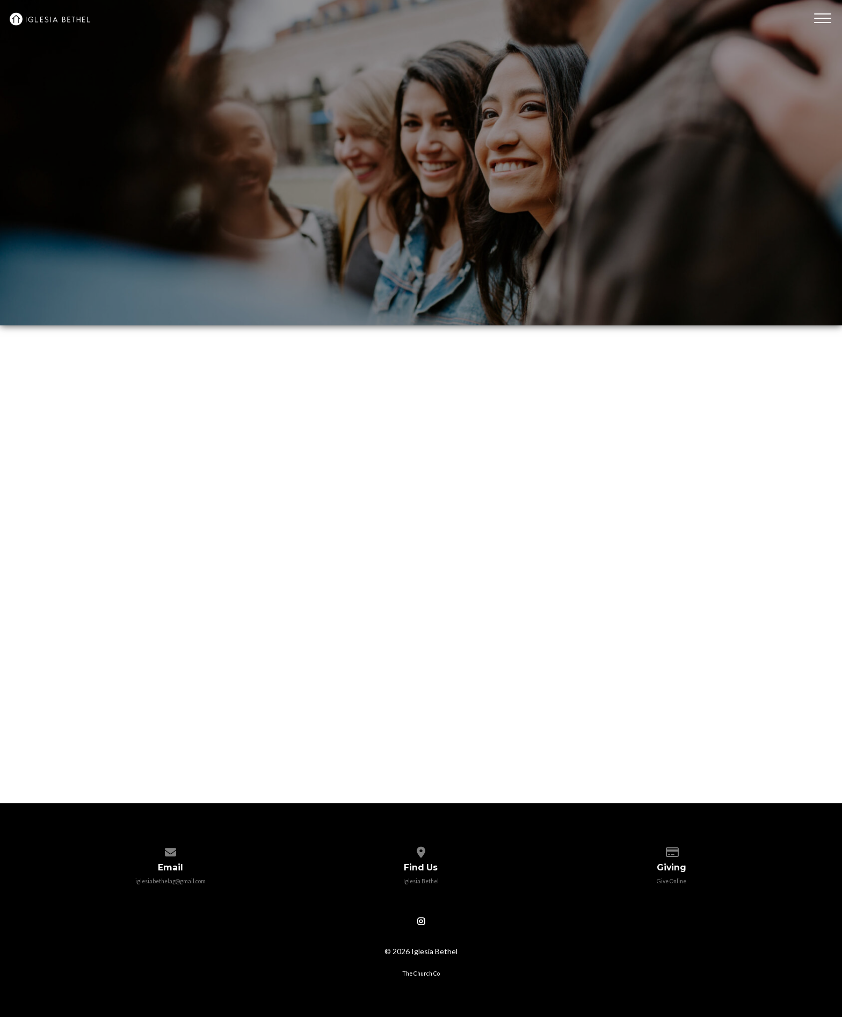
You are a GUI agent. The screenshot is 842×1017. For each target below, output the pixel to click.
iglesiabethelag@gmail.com (170, 881)
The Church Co (421, 973)
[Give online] (671, 850)
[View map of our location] (421, 850)
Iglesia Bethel (421, 881)
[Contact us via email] (170, 850)
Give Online (671, 881)
